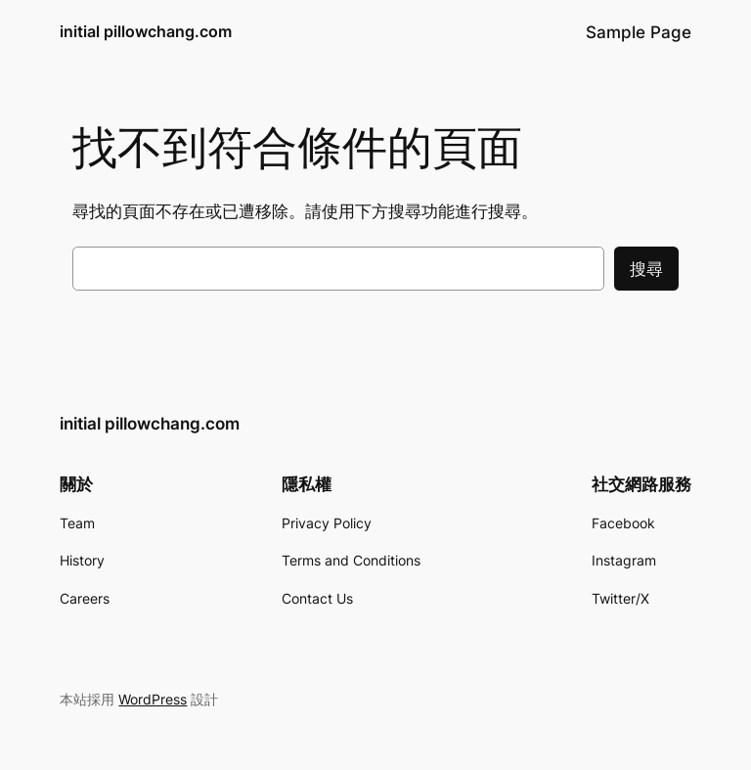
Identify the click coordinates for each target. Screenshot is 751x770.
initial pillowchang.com (146, 31)
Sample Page (638, 32)
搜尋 (646, 269)
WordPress (152, 699)
